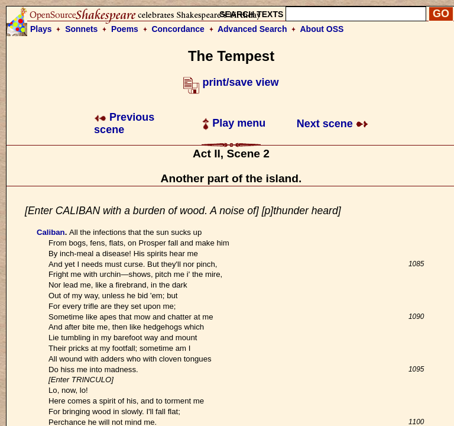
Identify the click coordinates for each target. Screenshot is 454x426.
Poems (124, 29)
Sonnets (81, 29)
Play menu (233, 123)
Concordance (177, 29)
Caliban (51, 232)
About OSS (322, 29)
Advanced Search (252, 29)
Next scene (332, 124)
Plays (41, 29)
